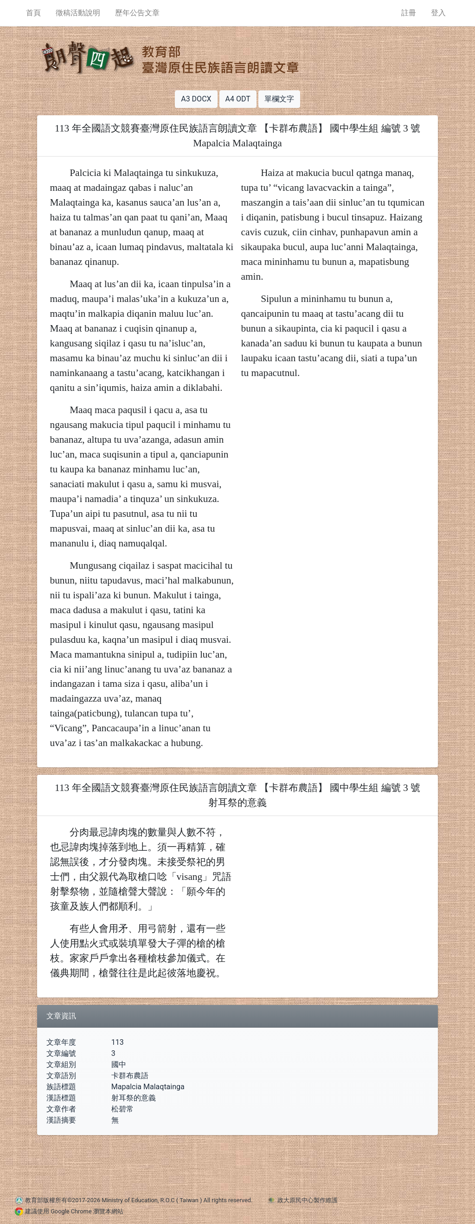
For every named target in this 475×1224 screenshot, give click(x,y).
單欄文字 (279, 98)
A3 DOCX (196, 98)
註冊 (408, 12)
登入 (438, 12)
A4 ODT (237, 98)
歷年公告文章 (137, 12)
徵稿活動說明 (78, 12)
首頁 (33, 12)
